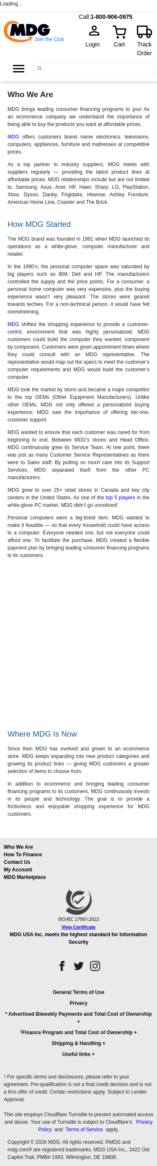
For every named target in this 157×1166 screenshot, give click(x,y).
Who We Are (18, 847)
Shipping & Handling (76, 1043)
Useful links (76, 1054)
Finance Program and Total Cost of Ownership (76, 1032)
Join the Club (49, 39)
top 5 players (120, 498)
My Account (18, 870)
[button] (78, 1027)
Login (95, 44)
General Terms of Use (78, 992)
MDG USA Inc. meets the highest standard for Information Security (78, 938)
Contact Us (17, 862)
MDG (13, 137)
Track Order (144, 49)
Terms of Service (84, 1130)
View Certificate (79, 927)
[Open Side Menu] (18, 68)
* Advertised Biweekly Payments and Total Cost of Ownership (78, 1014)
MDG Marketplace (25, 877)
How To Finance (23, 855)
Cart (119, 44)
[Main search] (39, 68)
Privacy (78, 1003)
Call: (84, 16)
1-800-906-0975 (111, 16)
